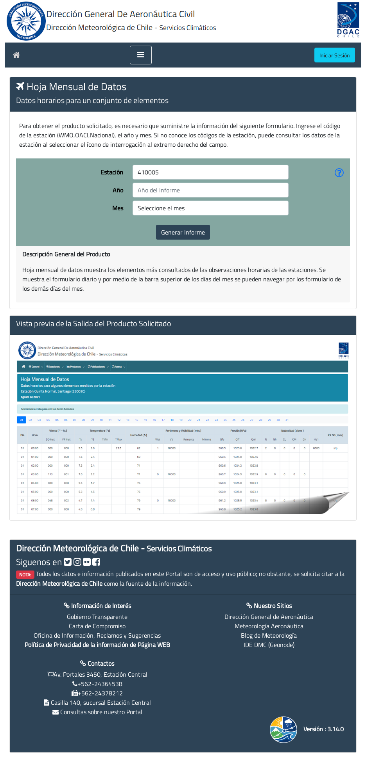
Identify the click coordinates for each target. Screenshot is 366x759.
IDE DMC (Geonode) (269, 644)
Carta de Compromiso (97, 626)
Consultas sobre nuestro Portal (101, 711)
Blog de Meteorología (269, 635)
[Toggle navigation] (141, 55)
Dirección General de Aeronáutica (268, 616)
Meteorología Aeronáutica (269, 626)
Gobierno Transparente (97, 616)
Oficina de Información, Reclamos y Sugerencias (97, 635)
